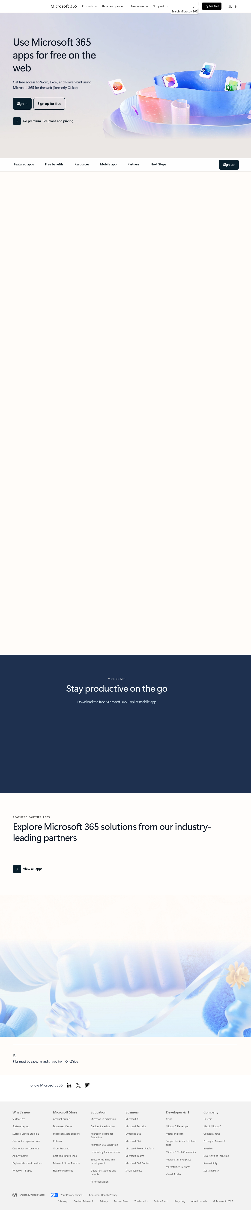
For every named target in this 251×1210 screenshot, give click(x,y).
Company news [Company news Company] (211, 1133)
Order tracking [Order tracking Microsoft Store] (61, 1148)
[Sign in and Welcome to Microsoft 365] (22, 104)
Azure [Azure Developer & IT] (169, 1119)
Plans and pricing (113, 6)
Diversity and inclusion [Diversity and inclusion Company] (216, 1155)
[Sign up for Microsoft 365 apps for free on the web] (49, 104)
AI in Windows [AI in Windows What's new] (20, 1155)
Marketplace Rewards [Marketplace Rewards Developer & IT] (178, 1167)
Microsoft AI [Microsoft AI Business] (132, 1119)
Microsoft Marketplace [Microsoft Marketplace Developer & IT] (178, 1159)
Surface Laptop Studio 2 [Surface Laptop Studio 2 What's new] (25, 1133)
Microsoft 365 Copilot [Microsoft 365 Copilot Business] (138, 1163)
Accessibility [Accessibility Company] (210, 1163)
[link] (24, 166)
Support (158, 6)
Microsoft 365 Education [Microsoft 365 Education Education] (104, 1144)
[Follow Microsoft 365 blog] (87, 1085)
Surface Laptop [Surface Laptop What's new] (20, 1126)
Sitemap (62, 1201)
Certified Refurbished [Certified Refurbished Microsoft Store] (65, 1155)
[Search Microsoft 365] (194, 6)
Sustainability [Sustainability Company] (211, 1170)
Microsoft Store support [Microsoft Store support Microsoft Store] (66, 1133)
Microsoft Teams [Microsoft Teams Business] (135, 1155)
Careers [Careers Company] (207, 1119)
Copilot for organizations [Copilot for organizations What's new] (26, 1141)
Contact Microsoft (84, 1201)
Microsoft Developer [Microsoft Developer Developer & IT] (177, 1126)
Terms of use (121, 1201)
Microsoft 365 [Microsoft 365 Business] (133, 1141)
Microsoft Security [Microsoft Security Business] (136, 1126)
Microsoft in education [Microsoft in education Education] (103, 1119)
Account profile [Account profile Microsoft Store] (61, 1119)
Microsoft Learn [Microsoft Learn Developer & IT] (174, 1133)
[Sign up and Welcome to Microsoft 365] (229, 165)
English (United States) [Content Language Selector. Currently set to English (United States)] (32, 1194)
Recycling (179, 1201)
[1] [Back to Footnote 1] (15, 1055)
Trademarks (141, 1201)
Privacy (104, 1201)
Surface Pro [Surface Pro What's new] (18, 1119)
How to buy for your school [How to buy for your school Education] (105, 1152)
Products (88, 6)
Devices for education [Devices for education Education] (103, 1126)
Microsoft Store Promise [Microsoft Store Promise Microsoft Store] (66, 1163)
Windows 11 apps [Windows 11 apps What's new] (22, 1170)
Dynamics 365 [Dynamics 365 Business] (133, 1133)
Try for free (211, 6)
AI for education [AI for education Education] (99, 1181)
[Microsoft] (28, 6)
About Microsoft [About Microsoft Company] (212, 1126)
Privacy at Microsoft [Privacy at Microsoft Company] (214, 1141)
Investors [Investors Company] (208, 1148)
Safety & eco (161, 1201)
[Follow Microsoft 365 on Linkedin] (69, 1085)
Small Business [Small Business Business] (134, 1170)
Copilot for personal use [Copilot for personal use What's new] (25, 1148)
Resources (137, 6)
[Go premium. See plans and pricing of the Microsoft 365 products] (43, 121)
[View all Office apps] (27, 869)
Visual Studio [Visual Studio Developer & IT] (173, 1174)
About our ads (199, 1201)
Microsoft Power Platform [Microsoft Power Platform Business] (140, 1148)
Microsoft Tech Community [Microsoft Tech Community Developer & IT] (181, 1152)
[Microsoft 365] (63, 6)
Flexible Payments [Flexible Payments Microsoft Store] (63, 1170)
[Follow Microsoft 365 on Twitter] (78, 1085)
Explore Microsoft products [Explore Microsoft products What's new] (27, 1163)
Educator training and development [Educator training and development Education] (103, 1161)
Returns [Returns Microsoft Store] (57, 1141)
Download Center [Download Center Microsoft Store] (63, 1126)
